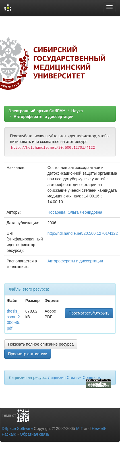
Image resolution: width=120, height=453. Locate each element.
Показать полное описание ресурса (41, 344)
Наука (77, 111)
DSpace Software (17, 428)
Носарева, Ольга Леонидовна (74, 212)
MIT (79, 428)
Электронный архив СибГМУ (37, 111)
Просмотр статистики (27, 354)
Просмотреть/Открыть (89, 313)
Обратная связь (34, 434)
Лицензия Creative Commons (74, 377)
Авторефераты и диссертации (44, 116)
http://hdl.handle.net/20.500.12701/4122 (82, 233)
